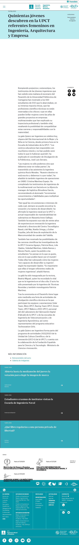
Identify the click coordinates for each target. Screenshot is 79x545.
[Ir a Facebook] (4, 540)
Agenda (51, 498)
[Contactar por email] (68, 512)
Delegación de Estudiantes (7, 509)
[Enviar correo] (74, 94)
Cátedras (38, 507)
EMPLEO (51, 505)
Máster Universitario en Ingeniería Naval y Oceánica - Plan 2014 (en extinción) (23, 523)
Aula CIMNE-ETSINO (39, 500)
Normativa (5, 516)
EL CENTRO (6, 494)
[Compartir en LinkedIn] (69, 91)
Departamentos (7, 514)
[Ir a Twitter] (10, 540)
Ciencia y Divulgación (72, 19)
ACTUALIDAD (53, 494)
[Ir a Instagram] (17, 540)
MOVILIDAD (39, 494)
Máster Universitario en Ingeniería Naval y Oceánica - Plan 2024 (22, 516)
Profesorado (6, 512)
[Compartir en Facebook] (69, 94)
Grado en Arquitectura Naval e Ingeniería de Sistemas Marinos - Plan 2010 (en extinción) (22, 506)
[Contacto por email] (74, 490)
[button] (60, 1)
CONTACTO (65, 494)
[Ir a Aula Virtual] (60, 484)
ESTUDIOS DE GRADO (22, 494)
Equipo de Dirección (6, 497)
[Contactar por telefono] (4, 490)
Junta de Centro (5, 501)
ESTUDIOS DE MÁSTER (22, 512)
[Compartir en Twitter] (74, 91)
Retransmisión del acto (21, 358)
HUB (4, 519)
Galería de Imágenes (20, 360)
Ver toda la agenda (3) (73, 461)
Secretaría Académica (6, 505)
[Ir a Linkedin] (29, 540)
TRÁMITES (52, 500)
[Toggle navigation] (4, 7)
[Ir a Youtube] (23, 540)
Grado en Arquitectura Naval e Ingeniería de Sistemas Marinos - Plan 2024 (22, 498)
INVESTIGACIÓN (40, 497)
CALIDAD (51, 502)
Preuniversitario (71, 17)
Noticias (51, 496)
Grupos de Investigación (39, 504)
